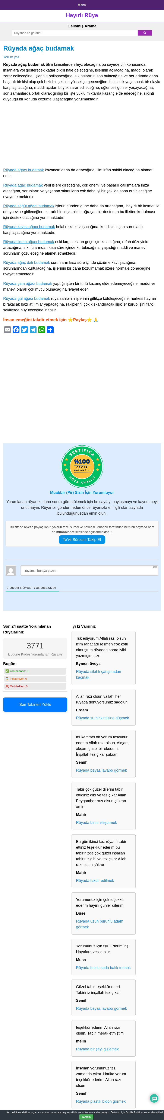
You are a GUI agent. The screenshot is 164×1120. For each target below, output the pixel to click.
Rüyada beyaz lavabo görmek (101, 770)
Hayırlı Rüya (82, 15)
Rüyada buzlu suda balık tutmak (103, 968)
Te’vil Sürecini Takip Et (82, 540)
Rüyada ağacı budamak (23, 170)
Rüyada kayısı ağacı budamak (29, 227)
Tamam (86, 1117)
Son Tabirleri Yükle (35, 704)
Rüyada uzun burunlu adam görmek (99, 924)
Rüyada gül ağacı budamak (26, 298)
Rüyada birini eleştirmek (96, 822)
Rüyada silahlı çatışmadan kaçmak (98, 674)
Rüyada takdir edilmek (95, 880)
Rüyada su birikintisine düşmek (102, 718)
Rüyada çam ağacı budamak (27, 283)
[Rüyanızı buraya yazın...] (89, 570)
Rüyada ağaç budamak (38, 48)
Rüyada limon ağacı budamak (28, 242)
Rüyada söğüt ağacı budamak (28, 206)
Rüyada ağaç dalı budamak (26, 262)
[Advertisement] (82, 136)
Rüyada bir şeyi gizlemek (97, 1049)
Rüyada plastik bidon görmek (101, 1101)
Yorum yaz (11, 57)
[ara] (74, 33)
